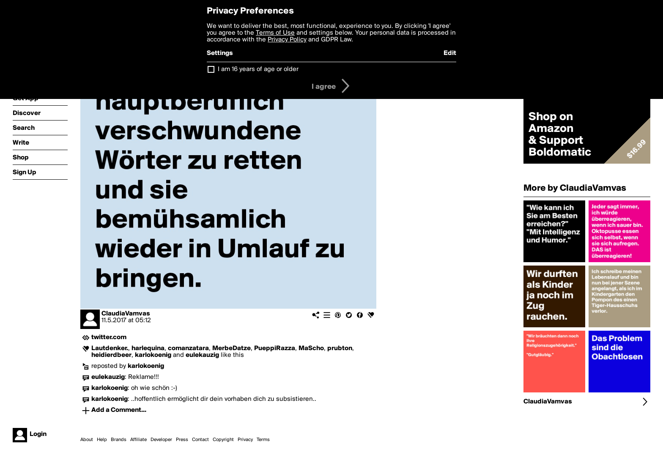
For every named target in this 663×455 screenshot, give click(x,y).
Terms (263, 439)
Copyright (223, 439)
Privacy (245, 439)
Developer (161, 439)
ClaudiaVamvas (125, 313)
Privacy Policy (287, 39)
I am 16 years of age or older (258, 69)
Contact (200, 439)
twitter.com (108, 337)
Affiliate (138, 439)
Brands (118, 439)
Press (182, 439)
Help (102, 439)
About (86, 439)
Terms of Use (275, 33)
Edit (450, 53)
